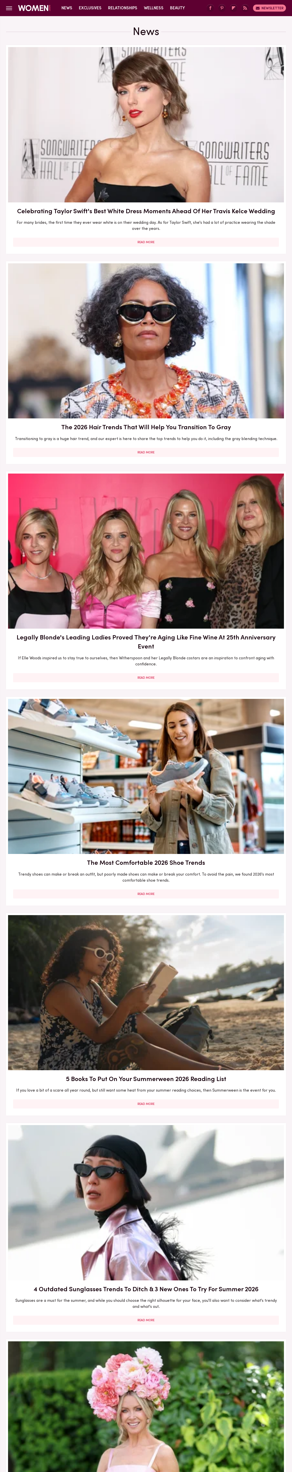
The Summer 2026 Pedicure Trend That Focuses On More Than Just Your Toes (146, 1278)
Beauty (177, 8)
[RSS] (245, 8)
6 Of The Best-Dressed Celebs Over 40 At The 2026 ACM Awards (50, 1273)
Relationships (122, 8)
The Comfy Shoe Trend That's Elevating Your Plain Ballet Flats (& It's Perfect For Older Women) (146, 991)
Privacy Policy (166, 1394)
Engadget (31, 1428)
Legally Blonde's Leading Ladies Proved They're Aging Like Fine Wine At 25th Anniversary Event (241, 117)
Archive (138, 1394)
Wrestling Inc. (257, 1428)
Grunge (127, 1428)
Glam (110, 1428)
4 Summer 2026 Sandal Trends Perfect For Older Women (145, 403)
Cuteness (91, 1428)
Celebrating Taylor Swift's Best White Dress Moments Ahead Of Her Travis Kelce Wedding (50, 117)
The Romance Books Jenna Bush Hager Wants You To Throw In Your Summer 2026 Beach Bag (241, 694)
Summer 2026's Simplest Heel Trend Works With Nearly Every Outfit (50, 690)
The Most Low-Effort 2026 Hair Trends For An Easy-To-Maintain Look (145, 841)
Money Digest (183, 1428)
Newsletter (269, 8)
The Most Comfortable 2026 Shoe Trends (51, 253)
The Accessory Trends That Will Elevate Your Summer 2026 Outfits (241, 986)
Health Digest (152, 1428)
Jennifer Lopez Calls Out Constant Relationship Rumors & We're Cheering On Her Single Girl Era (50, 846)
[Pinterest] (222, 8)
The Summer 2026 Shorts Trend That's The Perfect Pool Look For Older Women (146, 694)
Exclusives (90, 8)
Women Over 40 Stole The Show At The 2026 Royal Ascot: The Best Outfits (50, 403)
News (66, 8)
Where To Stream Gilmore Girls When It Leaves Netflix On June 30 (241, 403)
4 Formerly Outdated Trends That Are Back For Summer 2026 (50, 1131)
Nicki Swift (210, 1428)
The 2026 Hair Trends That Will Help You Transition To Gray (146, 113)
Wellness (154, 8)
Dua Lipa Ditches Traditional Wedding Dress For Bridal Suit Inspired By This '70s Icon (50, 991)
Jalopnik (53, 1428)
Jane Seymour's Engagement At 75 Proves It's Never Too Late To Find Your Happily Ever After (50, 549)
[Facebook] (210, 8)
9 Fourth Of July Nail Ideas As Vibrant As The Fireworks (241, 545)
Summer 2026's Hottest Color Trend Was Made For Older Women (145, 1131)
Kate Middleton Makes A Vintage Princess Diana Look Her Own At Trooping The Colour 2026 (145, 549)
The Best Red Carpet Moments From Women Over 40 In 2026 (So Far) (241, 1273)
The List (232, 1428)
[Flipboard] (233, 8)
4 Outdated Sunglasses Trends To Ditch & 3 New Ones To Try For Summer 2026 (241, 262)
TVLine (71, 1428)
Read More (50, 174)
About (117, 1394)
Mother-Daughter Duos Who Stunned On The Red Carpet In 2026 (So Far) (241, 841)
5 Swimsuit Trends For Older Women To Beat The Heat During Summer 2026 (241, 1131)
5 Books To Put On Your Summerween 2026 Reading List (146, 258)
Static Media (116, 1403)
